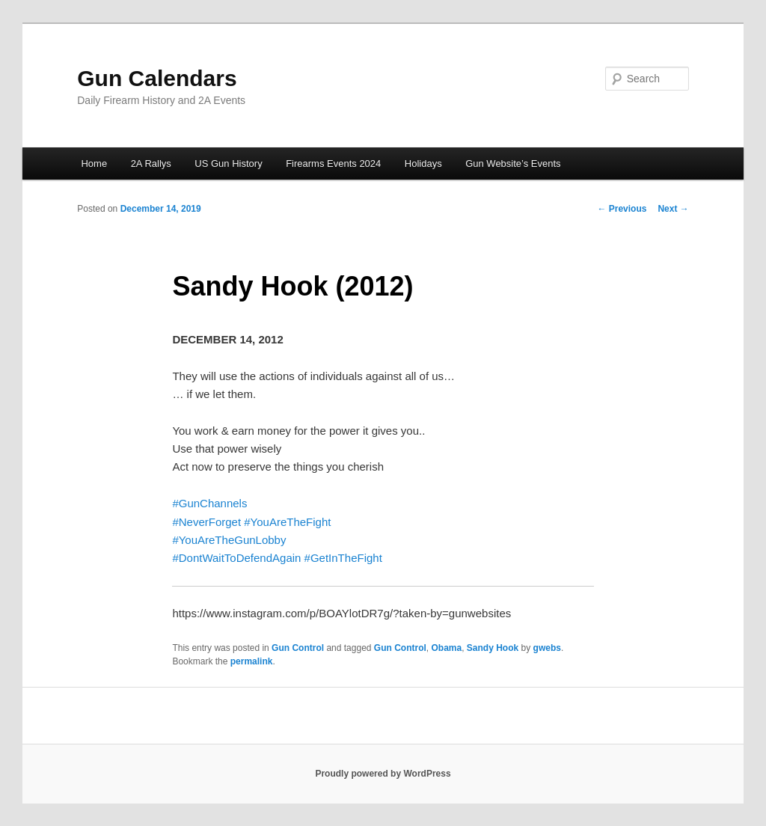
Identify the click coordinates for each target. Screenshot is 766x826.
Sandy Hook (492, 648)
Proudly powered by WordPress (382, 773)
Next (673, 209)
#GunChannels (209, 503)
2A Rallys (151, 163)
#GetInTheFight (343, 557)
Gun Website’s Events (512, 163)
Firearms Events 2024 (333, 163)
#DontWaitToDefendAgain (236, 557)
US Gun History (228, 163)
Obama (446, 648)
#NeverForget (206, 522)
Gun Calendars (156, 78)
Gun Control (298, 648)
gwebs (547, 648)
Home (94, 163)
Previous (621, 209)
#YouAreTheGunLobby (229, 539)
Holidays (423, 163)
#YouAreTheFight (287, 522)
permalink (251, 661)
